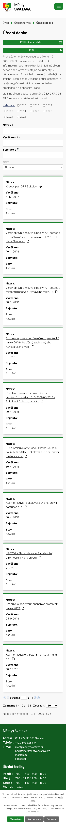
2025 (23, 116)
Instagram (21, 754)
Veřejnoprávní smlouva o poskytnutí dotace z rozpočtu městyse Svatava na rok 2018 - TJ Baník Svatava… (33, 237)
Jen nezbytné (34, 819)
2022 (36, 111)
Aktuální (10, 213)
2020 (10, 111)
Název (8, 125)
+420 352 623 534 (25, 742)
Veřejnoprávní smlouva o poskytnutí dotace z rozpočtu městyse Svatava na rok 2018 (33, 290)
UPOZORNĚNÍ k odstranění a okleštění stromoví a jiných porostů (29, 555)
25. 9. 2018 (12, 618)
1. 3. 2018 (11, 357)
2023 (49, 111)
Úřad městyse (22, 22)
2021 (23, 111)
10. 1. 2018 (12, 251)
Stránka (15, 697)
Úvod (6, 22)
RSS (45, 50)
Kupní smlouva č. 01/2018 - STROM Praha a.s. (31, 656)
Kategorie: (9, 105)
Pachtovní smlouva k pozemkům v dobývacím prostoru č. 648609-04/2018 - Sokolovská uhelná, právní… (30, 397)
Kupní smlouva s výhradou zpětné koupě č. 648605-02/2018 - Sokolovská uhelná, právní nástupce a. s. (32, 452)
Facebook (21, 758)
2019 (49, 105)
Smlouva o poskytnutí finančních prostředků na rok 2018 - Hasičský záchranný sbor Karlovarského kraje (32, 342)
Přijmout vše (16, 819)
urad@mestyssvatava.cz (29, 747)
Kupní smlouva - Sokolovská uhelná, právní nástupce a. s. (31, 505)
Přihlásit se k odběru (41, 42)
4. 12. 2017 (12, 196)
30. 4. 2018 (12, 411)
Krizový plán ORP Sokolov (24, 186)
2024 (10, 116)
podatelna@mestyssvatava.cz (32, 751)
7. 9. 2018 (11, 568)
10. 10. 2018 (13, 669)
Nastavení (51, 819)
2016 (23, 105)
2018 (36, 105)
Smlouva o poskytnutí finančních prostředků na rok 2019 (32, 606)
